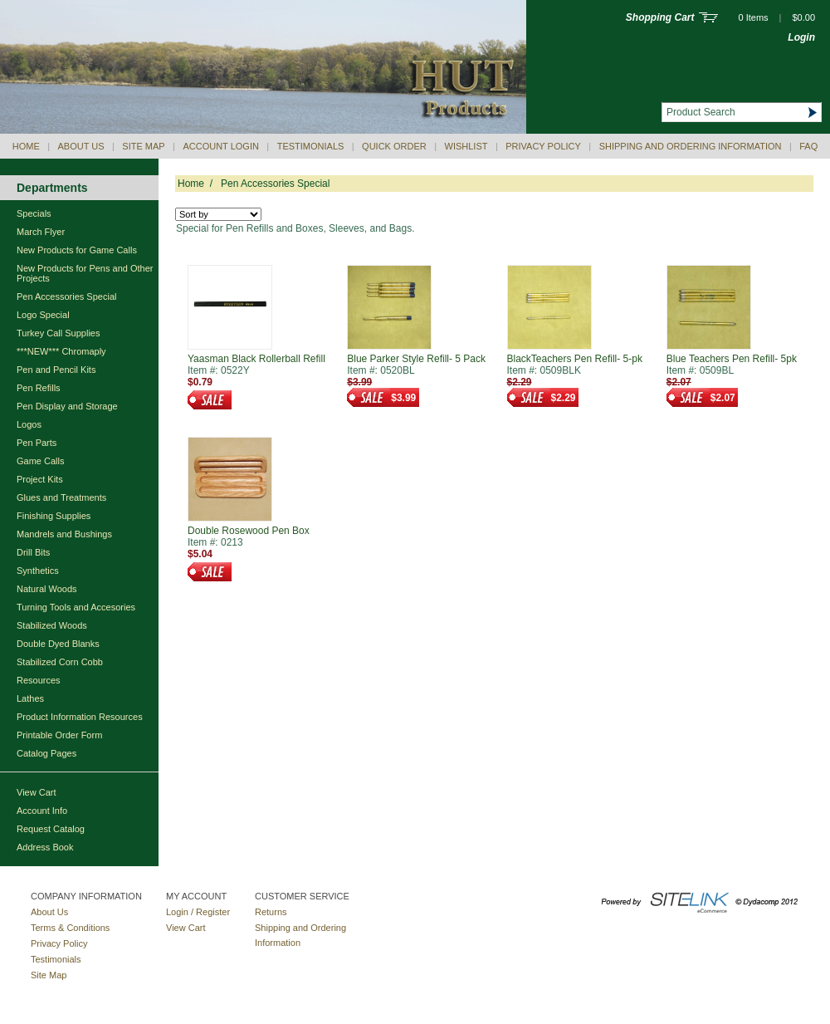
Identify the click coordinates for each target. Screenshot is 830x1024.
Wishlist (466, 146)
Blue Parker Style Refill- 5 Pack (416, 359)
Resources (39, 680)
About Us (81, 146)
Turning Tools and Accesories (76, 607)
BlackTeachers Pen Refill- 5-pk (574, 359)
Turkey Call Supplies (58, 333)
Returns (271, 912)
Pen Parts (36, 443)
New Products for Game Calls (77, 250)
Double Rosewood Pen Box (249, 530)
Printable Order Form (59, 735)
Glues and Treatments (61, 497)
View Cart (36, 792)
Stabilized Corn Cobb (60, 662)
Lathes (30, 698)
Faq (808, 146)
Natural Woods (47, 589)
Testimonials (310, 146)
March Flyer (41, 232)
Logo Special (43, 315)
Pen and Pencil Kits (56, 370)
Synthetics (38, 571)
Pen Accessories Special (66, 296)
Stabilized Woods (52, 625)
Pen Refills (39, 388)
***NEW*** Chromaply (61, 351)
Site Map (143, 146)
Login (801, 37)
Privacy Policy (543, 146)
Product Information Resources (80, 717)
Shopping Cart (660, 17)
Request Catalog (51, 829)
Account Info (42, 811)
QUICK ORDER (394, 146)
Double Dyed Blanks (58, 644)
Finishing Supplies (53, 516)
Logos (29, 424)
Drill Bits (33, 552)
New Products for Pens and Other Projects (85, 273)
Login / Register (198, 912)
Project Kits (40, 479)
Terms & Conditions (70, 928)
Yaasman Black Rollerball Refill (256, 359)
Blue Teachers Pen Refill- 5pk (731, 359)
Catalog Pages (46, 753)
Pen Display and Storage (67, 406)
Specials (34, 213)
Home (26, 146)
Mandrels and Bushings (64, 534)
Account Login (220, 146)
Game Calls (40, 461)
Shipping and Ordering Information (690, 146)
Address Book (45, 847)
